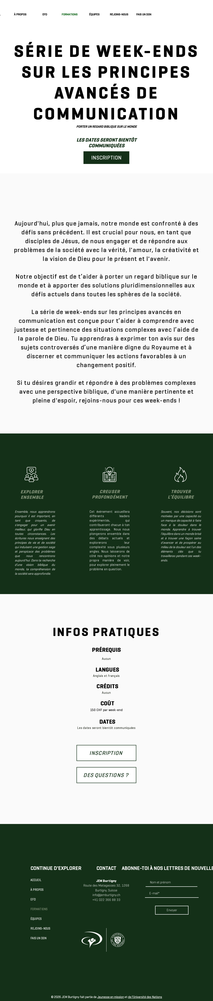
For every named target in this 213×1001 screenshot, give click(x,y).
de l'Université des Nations (145, 997)
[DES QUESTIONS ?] (106, 775)
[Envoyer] (171, 910)
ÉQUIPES (36, 919)
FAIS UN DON (38, 938)
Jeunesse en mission (110, 997)
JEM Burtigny (106, 881)
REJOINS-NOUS (40, 928)
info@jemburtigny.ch (106, 895)
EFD (33, 899)
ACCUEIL (35, 880)
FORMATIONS (39, 909)
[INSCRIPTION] (106, 157)
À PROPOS (37, 890)
